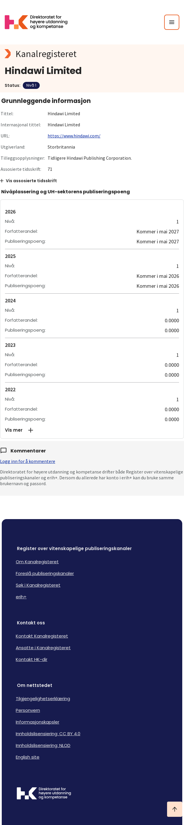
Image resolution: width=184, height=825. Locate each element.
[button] (92, 430)
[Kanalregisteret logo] (92, 54)
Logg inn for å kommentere (27, 461)
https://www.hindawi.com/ (74, 136)
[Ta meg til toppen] (174, 809)
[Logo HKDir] (92, 794)
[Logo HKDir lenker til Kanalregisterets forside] (40, 22)
